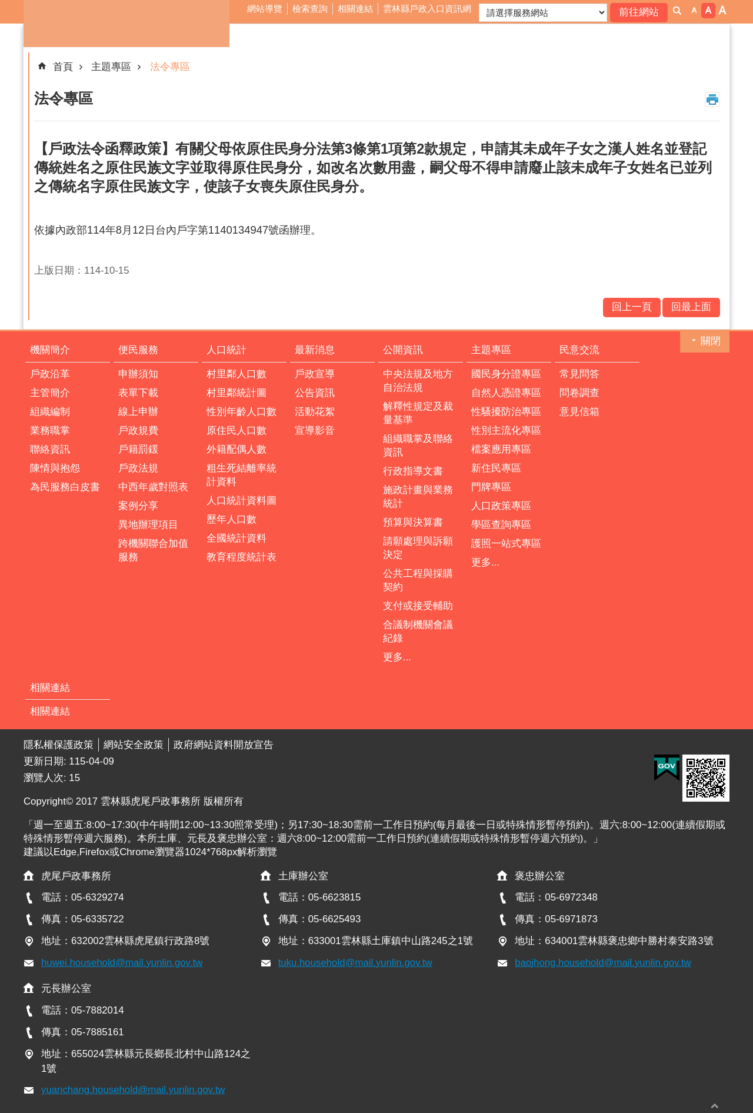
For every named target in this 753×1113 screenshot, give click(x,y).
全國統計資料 (236, 538)
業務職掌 (50, 430)
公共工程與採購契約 (418, 580)
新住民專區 (496, 468)
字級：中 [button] (708, 10)
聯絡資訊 (50, 449)
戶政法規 (138, 468)
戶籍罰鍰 (138, 449)
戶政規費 (138, 430)
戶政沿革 (50, 374)
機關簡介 (50, 350)
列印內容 (712, 99)
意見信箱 (579, 411)
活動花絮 (315, 411)
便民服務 (138, 350)
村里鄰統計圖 (236, 392)
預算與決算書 (413, 522)
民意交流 (579, 350)
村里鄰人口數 (236, 374)
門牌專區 (491, 487)
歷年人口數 (231, 519)
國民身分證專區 (506, 374)
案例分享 (138, 505)
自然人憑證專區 (506, 392)
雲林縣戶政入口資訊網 (427, 9)
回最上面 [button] (714, 1105)
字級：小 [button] (694, 10)
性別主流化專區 (506, 430)
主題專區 (111, 66)
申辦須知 (138, 374)
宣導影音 (315, 430)
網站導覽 (264, 9)
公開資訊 (403, 350)
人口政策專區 (501, 505)
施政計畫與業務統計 (418, 496)
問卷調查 (579, 392)
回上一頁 (632, 307)
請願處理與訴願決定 (418, 548)
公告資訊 (315, 392)
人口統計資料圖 (241, 500)
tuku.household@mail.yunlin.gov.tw (355, 962)
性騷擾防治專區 (506, 411)
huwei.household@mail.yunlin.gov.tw (121, 962)
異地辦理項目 (148, 524)
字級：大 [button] (722, 10)
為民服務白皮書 (65, 487)
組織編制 (50, 411)
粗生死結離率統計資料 (241, 475)
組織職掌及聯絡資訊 (418, 445)
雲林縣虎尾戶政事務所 (126, 23)
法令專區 (170, 66)
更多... (397, 657)
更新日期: (46, 761)
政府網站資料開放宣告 (224, 744)
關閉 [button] (711, 341)
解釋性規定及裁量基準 (418, 413)
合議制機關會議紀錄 (418, 631)
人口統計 (226, 350)
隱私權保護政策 (59, 744)
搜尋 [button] (677, 11)
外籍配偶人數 (236, 449)
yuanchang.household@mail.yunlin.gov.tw (133, 1089)
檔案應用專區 (501, 449)
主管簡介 (50, 392)
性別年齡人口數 (241, 411)
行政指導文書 (413, 471)
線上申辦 (138, 411)
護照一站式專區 (506, 543)
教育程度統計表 (241, 557)
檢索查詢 (310, 9)
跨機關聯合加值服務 (153, 550)
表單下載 (138, 392)
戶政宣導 (315, 374)
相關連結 (355, 9)
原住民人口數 (236, 430)
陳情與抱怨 (55, 468)
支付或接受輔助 (418, 606)
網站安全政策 (134, 744)
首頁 (63, 66)
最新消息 (315, 350)
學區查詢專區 (501, 524)
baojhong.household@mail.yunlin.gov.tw (603, 962)
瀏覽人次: (46, 777)
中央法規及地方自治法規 (418, 380)
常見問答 (579, 374)
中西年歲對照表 (153, 487)
